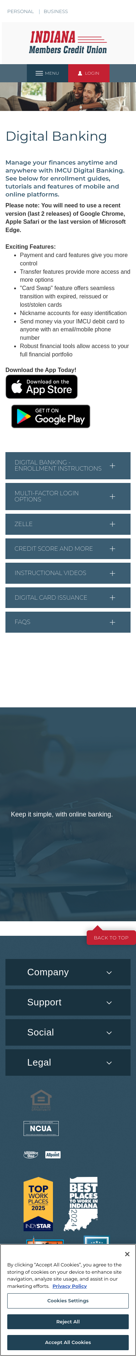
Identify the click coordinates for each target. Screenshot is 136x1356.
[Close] (127, 1254)
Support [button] (44, 1002)
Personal (20, 11)
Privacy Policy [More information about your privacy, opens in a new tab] (70, 1286)
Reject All (68, 1321)
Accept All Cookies (68, 1342)
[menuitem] (68, 1032)
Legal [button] (39, 1062)
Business (56, 11)
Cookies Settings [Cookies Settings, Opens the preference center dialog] (68, 1300)
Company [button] (48, 972)
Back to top (111, 937)
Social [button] (40, 1032)
